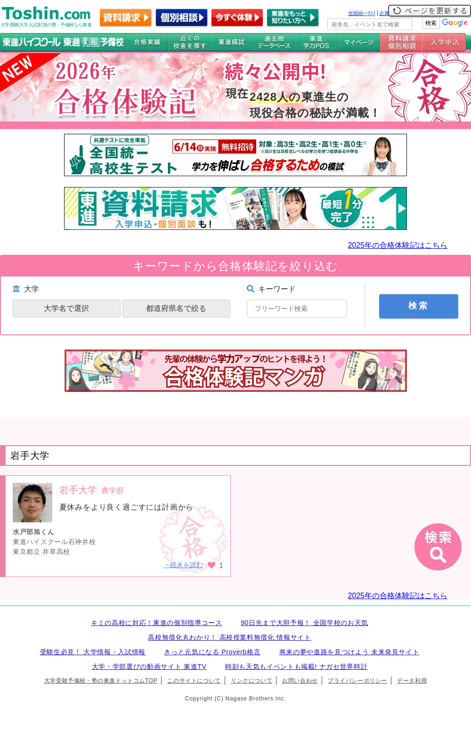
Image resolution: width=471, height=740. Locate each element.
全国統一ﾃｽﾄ (362, 13)
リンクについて (251, 680)
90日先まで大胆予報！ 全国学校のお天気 (304, 622)
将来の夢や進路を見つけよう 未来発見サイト (349, 652)
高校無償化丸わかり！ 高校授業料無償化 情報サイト (229, 637)
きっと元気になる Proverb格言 (212, 652)
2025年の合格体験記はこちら (397, 245)
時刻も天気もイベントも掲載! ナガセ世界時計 (296, 666)
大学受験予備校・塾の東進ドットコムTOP (100, 680)
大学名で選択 (66, 308)
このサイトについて (193, 680)
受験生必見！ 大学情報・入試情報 (93, 652)
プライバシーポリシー (357, 680)
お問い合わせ (300, 680)
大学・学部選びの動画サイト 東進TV (149, 666)
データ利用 (412, 680)
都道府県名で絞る (176, 308)
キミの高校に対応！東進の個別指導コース (156, 622)
